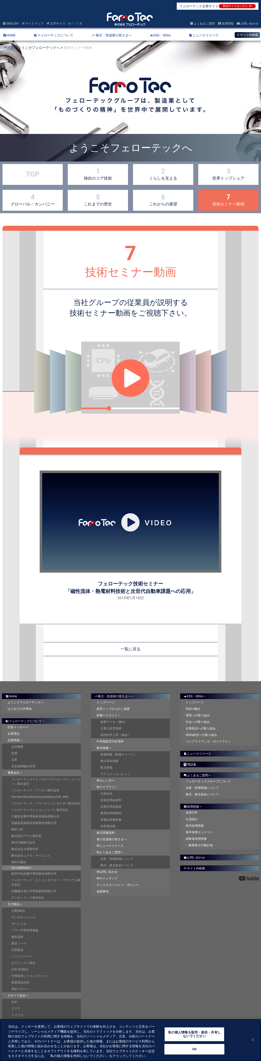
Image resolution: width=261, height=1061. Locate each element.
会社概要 (17, 746)
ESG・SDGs (195, 696)
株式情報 (104, 748)
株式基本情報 (109, 761)
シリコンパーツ (21, 956)
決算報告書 (107, 826)
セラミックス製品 (23, 963)
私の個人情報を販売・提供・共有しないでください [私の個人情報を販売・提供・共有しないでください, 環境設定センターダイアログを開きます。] (194, 1034)
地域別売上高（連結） (115, 735)
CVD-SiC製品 (20, 969)
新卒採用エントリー (199, 832)
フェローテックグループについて (208, 781)
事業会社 (15, 773)
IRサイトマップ (107, 878)
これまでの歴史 (98, 199)
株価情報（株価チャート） (118, 754)
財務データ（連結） (113, 722)
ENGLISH (11, 23)
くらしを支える (163, 174)
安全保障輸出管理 (23, 766)
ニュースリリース (197, 753)
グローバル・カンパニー (33, 199)
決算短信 (106, 793)
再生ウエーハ (20, 989)
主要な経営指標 (110, 728)
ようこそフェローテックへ (26, 702)
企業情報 (15, 740)
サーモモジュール (23, 917)
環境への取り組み (198, 715)
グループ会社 (18, 995)
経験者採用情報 (196, 839)
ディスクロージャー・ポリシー (118, 885)
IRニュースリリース (110, 846)
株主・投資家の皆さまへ (114, 696)
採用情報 (226, 23)
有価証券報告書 (110, 819)
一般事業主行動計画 (199, 845)
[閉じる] (252, 1039)
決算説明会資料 (110, 800)
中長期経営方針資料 (110, 741)
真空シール (18, 943)
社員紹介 (192, 819)
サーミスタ (18, 924)
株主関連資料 (106, 833)
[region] (130, 1040)
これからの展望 (163, 199)
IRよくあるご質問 (110, 852)
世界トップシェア (228, 174)
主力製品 (15, 904)
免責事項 (103, 891)
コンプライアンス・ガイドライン (208, 741)
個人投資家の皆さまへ (112, 839)
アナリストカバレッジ (115, 774)
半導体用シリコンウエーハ (29, 976)
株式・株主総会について (117, 865)
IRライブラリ (107, 787)
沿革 (14, 760)
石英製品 (17, 950)
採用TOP (192, 812)
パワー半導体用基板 (24, 930)
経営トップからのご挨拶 (113, 709)
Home (11, 696)
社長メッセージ (18, 727)
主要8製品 (18, 911)
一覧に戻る (130, 649)
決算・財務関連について (117, 859)
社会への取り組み (198, 722)
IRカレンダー (105, 780)
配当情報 (106, 767)
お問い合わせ (247, 23)
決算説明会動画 (110, 806)
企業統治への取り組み (201, 728)
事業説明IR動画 (110, 813)
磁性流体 (17, 937)
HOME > (10, 48)
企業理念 (14, 733)
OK (194, 1049)
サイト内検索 (247, 35)
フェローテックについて (25, 721)
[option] (130, 107)
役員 (14, 753)
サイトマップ (32, 23)
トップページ (106, 702)
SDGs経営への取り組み (201, 735)
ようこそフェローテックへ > (40, 48)
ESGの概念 (193, 709)
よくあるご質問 (202, 23)
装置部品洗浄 (20, 982)
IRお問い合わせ (107, 872)
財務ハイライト (109, 715)
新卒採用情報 (195, 825)
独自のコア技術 (98, 174)
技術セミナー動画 (228, 199)
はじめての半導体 (20, 709)
